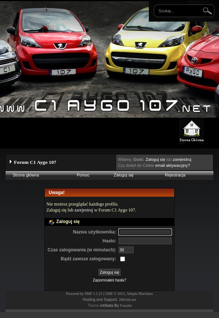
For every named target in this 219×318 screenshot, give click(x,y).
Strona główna (26, 175)
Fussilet (126, 305)
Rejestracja (175, 175)
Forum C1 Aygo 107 (35, 162)
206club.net (127, 300)
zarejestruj (182, 159)
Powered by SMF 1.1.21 (84, 294)
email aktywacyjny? (172, 165)
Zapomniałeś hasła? (109, 280)
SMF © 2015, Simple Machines (129, 294)
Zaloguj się (155, 159)
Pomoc (83, 175)
